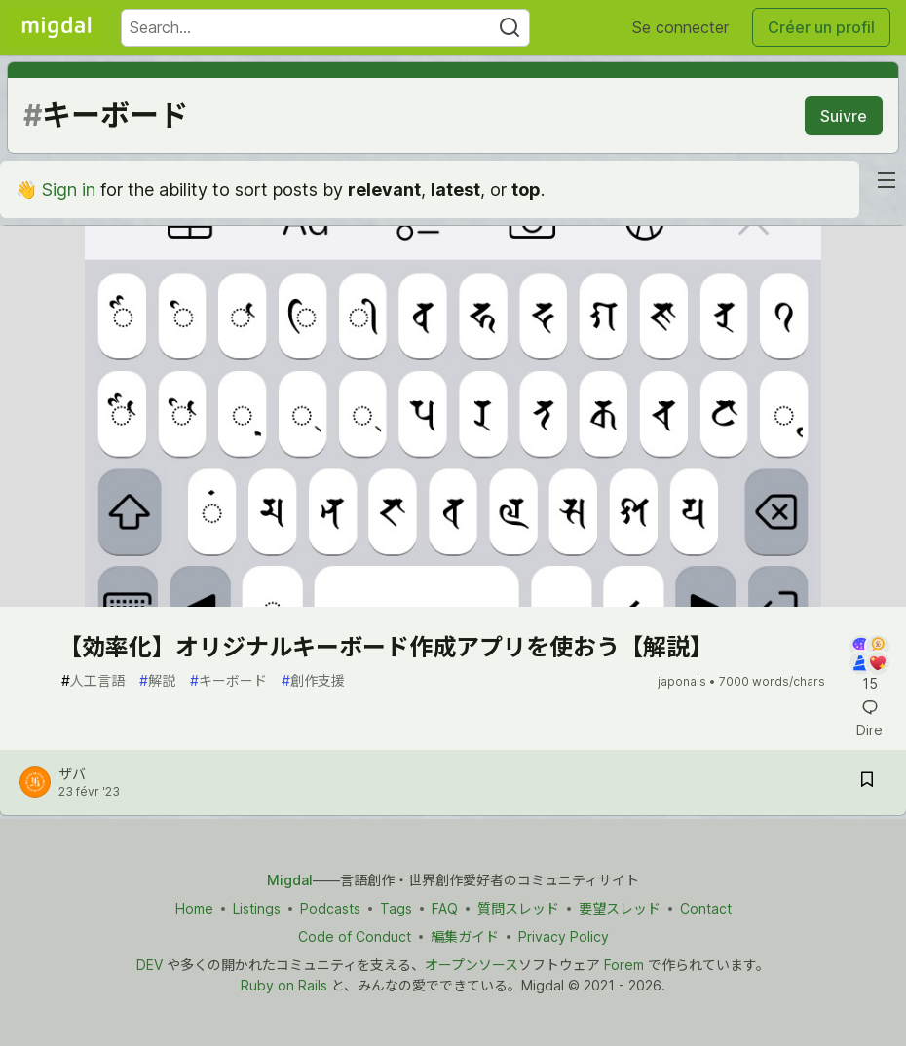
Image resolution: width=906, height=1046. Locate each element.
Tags (396, 908)
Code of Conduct (354, 936)
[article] (453, 600)
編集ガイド (465, 936)
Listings (257, 908)
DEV (149, 964)
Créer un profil (821, 27)
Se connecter (680, 27)
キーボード (228, 680)
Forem (624, 964)
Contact (706, 908)
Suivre (843, 116)
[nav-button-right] (886, 180)
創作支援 (313, 680)
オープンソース (471, 964)
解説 (157, 680)
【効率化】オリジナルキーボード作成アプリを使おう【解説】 (385, 647)
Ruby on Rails (284, 985)
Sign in (68, 189)
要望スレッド (620, 908)
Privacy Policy (563, 936)
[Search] (509, 28)
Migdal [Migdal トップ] (290, 880)
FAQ (445, 908)
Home (194, 908)
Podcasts (330, 908)
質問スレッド (518, 908)
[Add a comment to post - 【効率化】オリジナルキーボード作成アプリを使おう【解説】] (869, 664)
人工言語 (93, 680)
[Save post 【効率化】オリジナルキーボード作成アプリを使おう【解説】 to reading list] (867, 782)
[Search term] (325, 28)
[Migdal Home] (56, 27)
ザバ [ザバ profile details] (72, 774)
